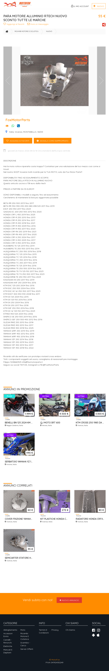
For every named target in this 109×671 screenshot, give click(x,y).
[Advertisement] (55, 43)
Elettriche (7, 646)
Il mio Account (80, 6)
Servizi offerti (26, 649)
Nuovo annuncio (69, 600)
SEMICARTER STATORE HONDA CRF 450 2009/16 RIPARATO (19, 560)
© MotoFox (54, 659)
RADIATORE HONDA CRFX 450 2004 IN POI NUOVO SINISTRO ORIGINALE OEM (90, 521)
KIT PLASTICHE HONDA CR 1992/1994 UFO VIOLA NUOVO (54, 521)
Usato (7, 421)
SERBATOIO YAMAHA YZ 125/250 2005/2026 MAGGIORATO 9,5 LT (19, 463)
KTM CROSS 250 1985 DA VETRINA (90, 424)
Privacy (55, 630)
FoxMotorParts (18, 122)
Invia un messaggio (39, 25)
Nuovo (49, 33)
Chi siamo (70, 630)
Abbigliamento (10, 630)
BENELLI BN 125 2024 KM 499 (19, 424)
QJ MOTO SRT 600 (50, 424)
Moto (22, 630)
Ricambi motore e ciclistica (26, 33)
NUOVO (98, 6)
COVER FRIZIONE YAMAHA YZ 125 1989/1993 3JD (19, 521)
